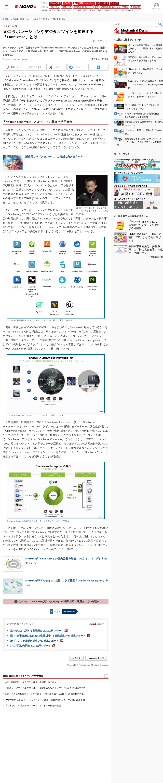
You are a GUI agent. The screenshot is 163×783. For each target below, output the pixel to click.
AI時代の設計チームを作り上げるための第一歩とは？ (31, 682)
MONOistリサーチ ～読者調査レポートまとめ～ (135, 160)
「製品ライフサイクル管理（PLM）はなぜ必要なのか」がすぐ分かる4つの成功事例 (45, 688)
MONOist (5, 19)
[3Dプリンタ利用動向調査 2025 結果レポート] (36, 640)
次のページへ (69, 611)
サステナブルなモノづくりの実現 (128, 173)
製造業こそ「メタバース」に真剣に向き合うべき (54, 156)
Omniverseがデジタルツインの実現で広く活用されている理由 (56, 601)
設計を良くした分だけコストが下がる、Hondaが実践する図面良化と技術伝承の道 (44, 693)
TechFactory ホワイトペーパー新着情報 (23, 676)
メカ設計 (14, 19)
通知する (37, 67)
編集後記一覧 (157, 257)
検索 (160, 24)
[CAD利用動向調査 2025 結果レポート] (32, 645)
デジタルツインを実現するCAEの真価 (130, 186)
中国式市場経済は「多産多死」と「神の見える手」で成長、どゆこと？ (145, 249)
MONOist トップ (96, 658)
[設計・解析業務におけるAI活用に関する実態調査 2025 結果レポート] (50, 635)
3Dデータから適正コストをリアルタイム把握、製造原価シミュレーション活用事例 (45, 699)
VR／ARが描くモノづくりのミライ (129, 199)
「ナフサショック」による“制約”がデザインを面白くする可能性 (145, 225)
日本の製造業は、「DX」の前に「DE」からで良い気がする (144, 237)
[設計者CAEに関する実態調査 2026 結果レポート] (39, 630)
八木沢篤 (93, 59)
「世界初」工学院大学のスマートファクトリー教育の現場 (33, 705)
